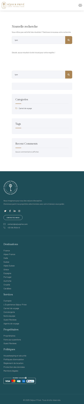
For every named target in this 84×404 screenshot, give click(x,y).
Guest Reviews (10, 319)
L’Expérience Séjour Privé (15, 304)
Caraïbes (7, 288)
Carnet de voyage (25, 108)
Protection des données (14, 367)
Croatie (7, 284)
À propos (7, 300)
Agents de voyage (11, 323)
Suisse (6, 262)
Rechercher (68, 75)
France (7, 250)
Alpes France (9, 254)
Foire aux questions (12, 339)
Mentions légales (11, 370)
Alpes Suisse (9, 265)
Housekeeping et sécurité (15, 355)
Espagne (7, 273)
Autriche (7, 281)
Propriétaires (9, 335)
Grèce (6, 269)
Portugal (7, 277)
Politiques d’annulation (14, 359)
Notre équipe (9, 316)
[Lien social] (5, 211)
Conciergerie (9, 312)
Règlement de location (13, 363)
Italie (6, 258)
